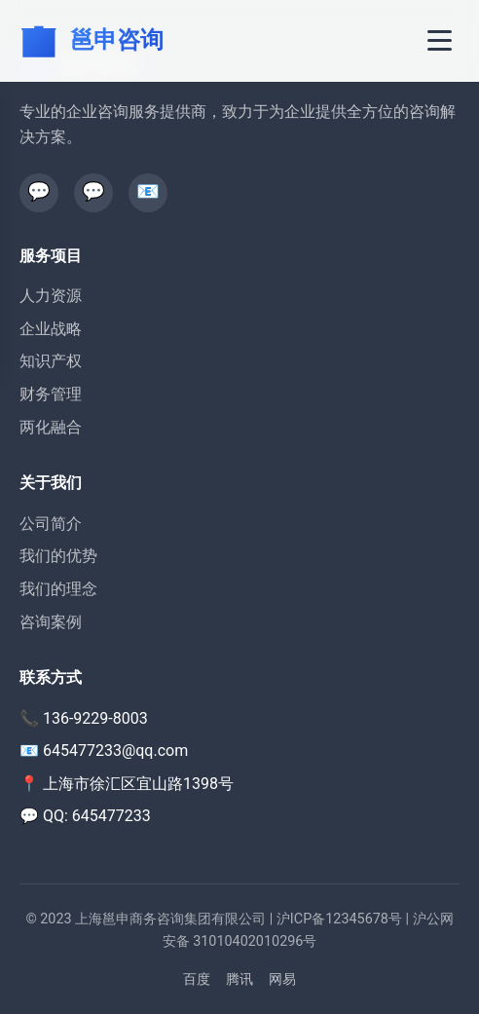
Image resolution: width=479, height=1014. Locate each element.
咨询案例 (50, 622)
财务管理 (50, 394)
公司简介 (50, 523)
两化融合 (50, 427)
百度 (196, 979)
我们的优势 (58, 555)
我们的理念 (58, 589)
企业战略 (50, 328)
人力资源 (50, 295)
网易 (282, 979)
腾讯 (239, 979)
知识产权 (50, 361)
